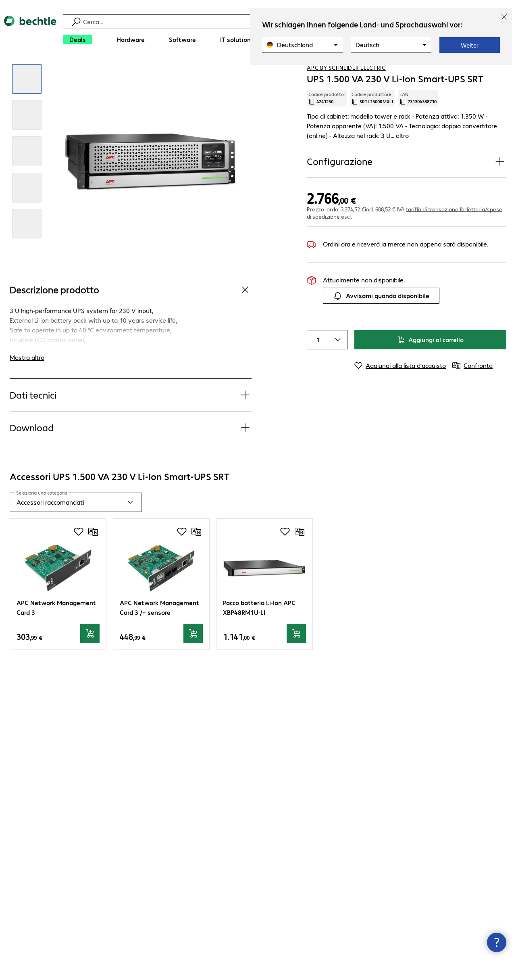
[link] (214, 73)
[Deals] (77, 39)
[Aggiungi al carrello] (90, 662)
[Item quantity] (317, 359)
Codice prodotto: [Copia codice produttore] (326, 127)
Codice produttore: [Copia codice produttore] (372, 127)
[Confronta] (499, 72)
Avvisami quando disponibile (381, 315)
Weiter (470, 45)
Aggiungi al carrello (430, 359)
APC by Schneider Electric (346, 96)
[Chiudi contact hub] (496, 942)
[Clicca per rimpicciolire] (27, 108)
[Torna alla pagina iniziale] (30, 32)
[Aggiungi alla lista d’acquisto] (483, 72)
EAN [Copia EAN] (418, 127)
